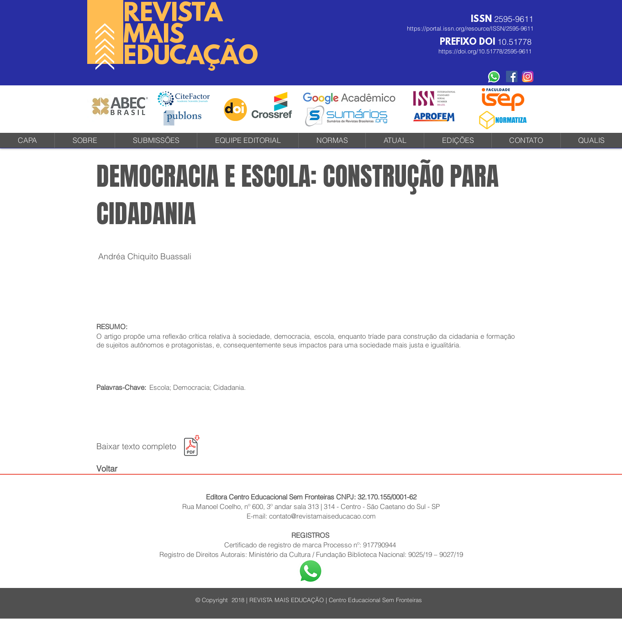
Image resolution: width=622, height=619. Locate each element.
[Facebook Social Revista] (511, 76)
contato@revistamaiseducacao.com (322, 516)
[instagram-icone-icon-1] (527, 76)
